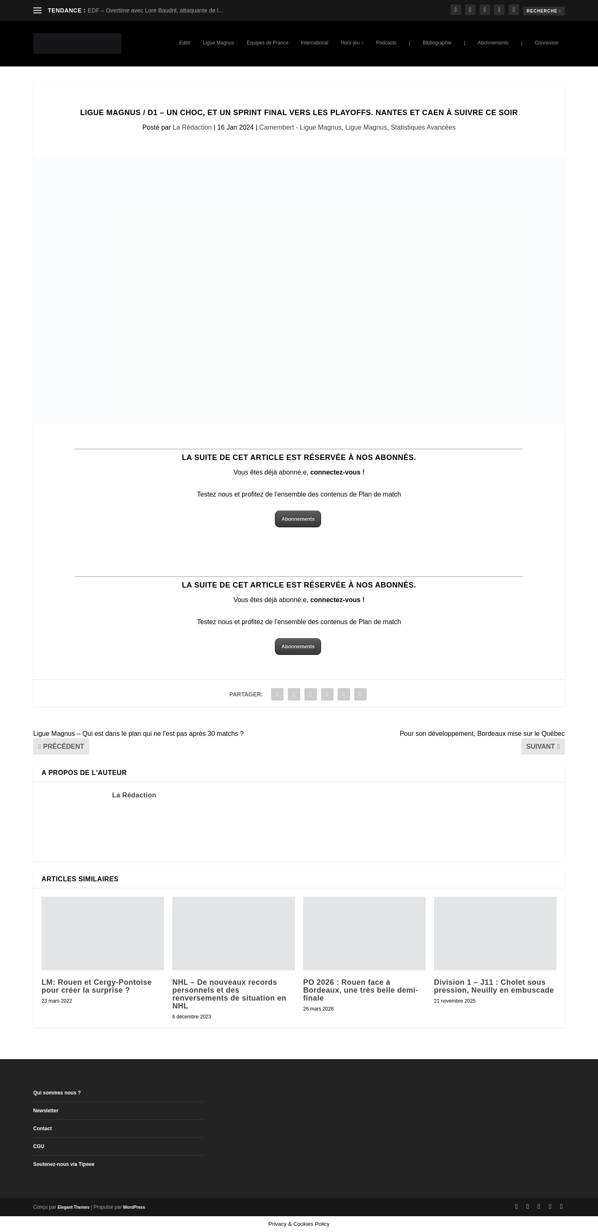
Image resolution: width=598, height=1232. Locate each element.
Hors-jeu (350, 43)
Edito (184, 43)
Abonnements (493, 43)
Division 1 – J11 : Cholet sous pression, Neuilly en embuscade (494, 986)
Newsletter (46, 1111)
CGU (38, 1146)
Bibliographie (437, 43)
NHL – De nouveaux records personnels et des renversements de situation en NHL (229, 994)
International (314, 43)
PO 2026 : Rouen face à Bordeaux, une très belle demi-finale (360, 990)
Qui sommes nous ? (57, 1093)
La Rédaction (192, 127)
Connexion (547, 43)
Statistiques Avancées (423, 127)
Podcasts (386, 43)
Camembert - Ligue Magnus (300, 127)
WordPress (134, 1207)
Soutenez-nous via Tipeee (63, 1164)
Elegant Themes (74, 1207)
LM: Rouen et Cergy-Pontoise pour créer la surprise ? (97, 986)
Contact (42, 1128)
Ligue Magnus (218, 43)
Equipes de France (268, 43)
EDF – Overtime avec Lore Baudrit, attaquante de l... (155, 10)
